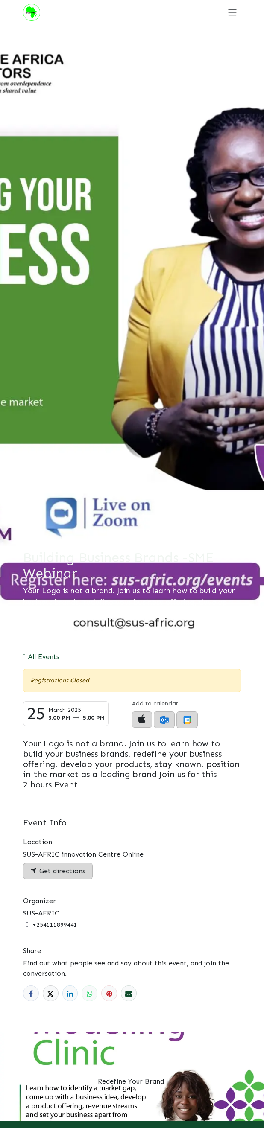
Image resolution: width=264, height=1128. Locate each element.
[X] (51, 993)
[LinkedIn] (70, 993)
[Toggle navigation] (232, 12)
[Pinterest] (109, 993)
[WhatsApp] (89, 993)
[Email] (129, 993)
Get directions (57, 871)
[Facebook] (31, 993)
